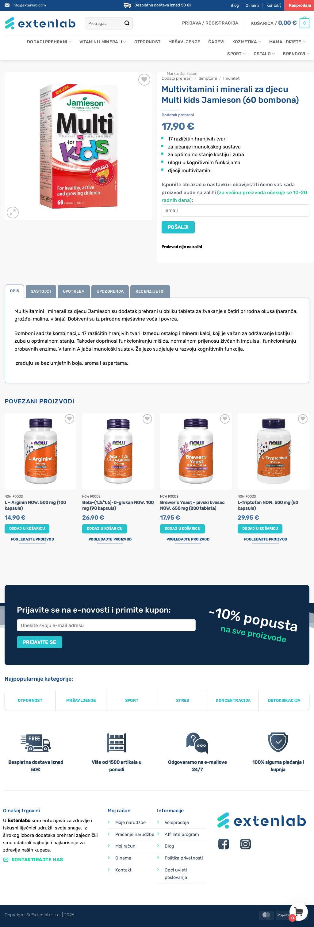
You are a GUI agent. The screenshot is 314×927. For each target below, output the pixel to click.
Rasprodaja (300, 5)
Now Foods (14, 496)
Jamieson (188, 73)
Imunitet (231, 78)
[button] (210, 23)
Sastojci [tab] (41, 291)
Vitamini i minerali (102, 42)
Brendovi (296, 54)
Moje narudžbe (130, 822)
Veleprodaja (177, 822)
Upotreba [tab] (74, 291)
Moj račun (125, 846)
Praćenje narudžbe (134, 834)
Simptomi (208, 78)
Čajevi (216, 41)
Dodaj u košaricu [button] (27, 528)
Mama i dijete (287, 42)
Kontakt (273, 5)
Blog (235, 5)
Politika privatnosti (184, 858)
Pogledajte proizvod (32, 539)
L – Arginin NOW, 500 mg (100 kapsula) (35, 505)
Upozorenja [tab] (110, 291)
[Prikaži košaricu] (280, 23)
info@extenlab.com (29, 5)
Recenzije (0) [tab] (150, 291)
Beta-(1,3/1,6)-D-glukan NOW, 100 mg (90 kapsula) (118, 505)
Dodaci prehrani (49, 42)
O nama (252, 5)
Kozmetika (246, 42)
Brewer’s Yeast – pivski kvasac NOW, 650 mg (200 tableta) (192, 505)
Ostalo (264, 54)
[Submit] (127, 23)
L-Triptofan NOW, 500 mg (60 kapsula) (268, 505)
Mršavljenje (184, 41)
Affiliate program (182, 834)
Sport (236, 54)
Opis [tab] (14, 291)
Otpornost (147, 41)
